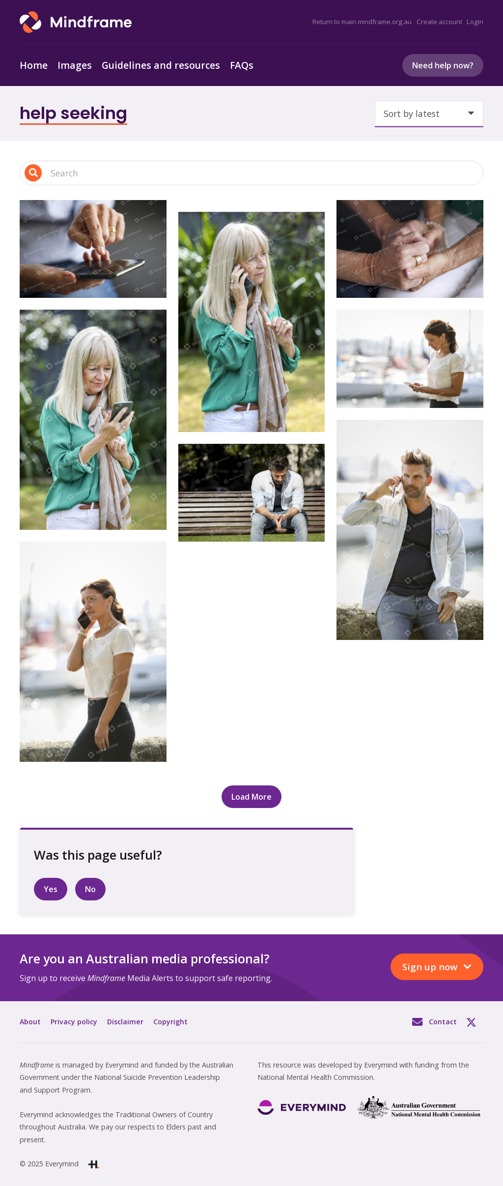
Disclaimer (125, 1021)
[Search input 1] (251, 173)
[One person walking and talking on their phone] (93, 652)
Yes (50, 889)
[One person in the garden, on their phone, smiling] (93, 420)
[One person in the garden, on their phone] (251, 322)
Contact (443, 1021)
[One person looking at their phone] (409, 358)
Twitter (475, 1022)
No (90, 889)
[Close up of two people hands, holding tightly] (409, 249)
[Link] (76, 22)
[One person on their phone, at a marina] (409, 530)
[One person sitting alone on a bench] (251, 493)
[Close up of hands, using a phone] (93, 249)
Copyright (170, 1021)
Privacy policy (74, 1021)
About (30, 1021)
